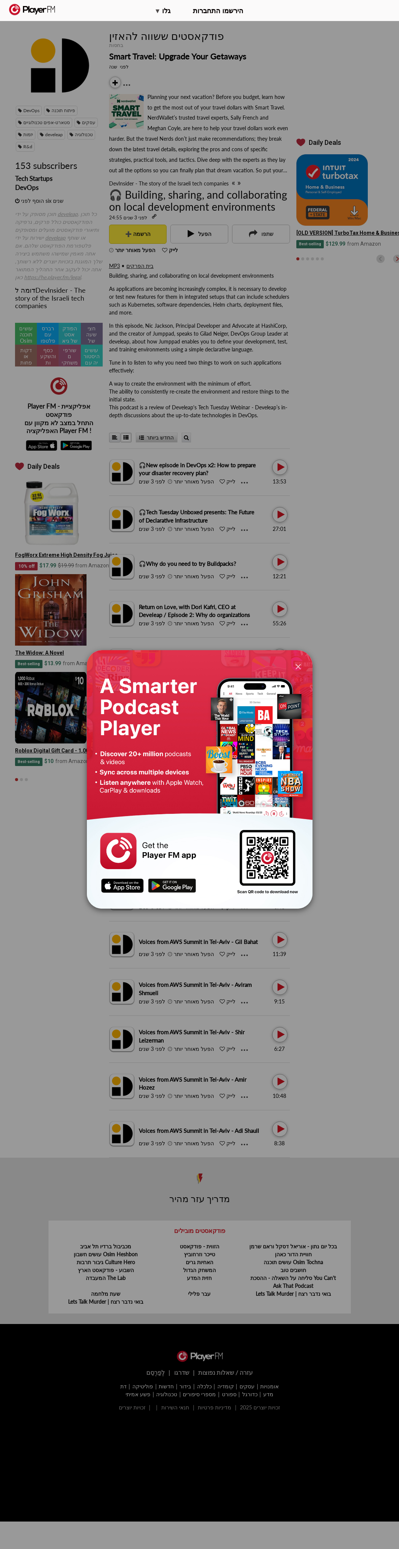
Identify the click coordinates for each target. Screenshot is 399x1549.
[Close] (298, 666)
